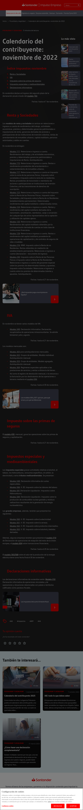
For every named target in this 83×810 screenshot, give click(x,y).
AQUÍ (49, 801)
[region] (41, 799)
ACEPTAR (73, 806)
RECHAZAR (58, 806)
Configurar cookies (8, 806)
